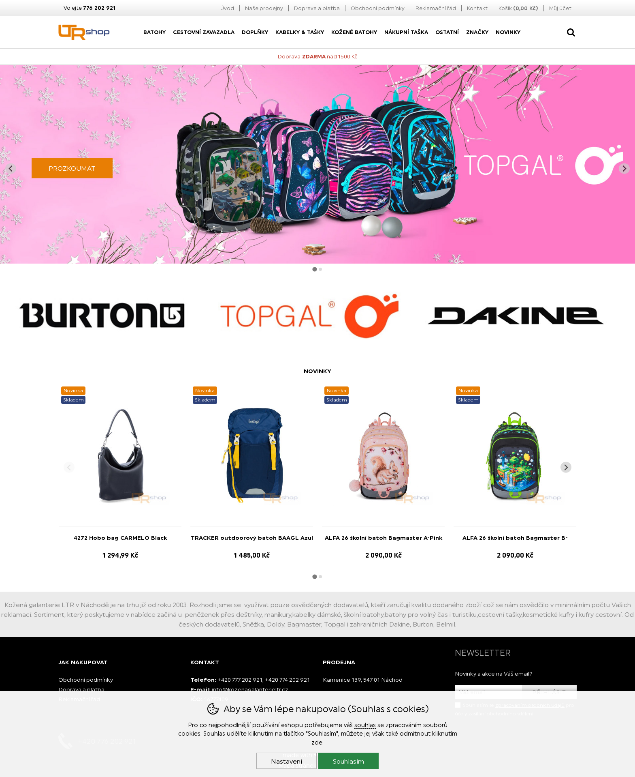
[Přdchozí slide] (69, 467)
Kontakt (477, 8)
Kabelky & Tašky (299, 32)
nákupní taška (406, 32)
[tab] (314, 269)
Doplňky (255, 32)
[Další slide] (624, 168)
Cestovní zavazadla (203, 32)
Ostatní (447, 32)
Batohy (154, 32)
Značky (477, 32)
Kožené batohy (354, 32)
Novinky (508, 32)
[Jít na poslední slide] (10, 168)
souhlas (365, 724)
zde (316, 742)
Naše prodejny (264, 8)
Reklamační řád (436, 8)
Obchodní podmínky (378, 8)
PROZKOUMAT (72, 168)
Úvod (227, 8)
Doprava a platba (317, 8)
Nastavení (286, 761)
